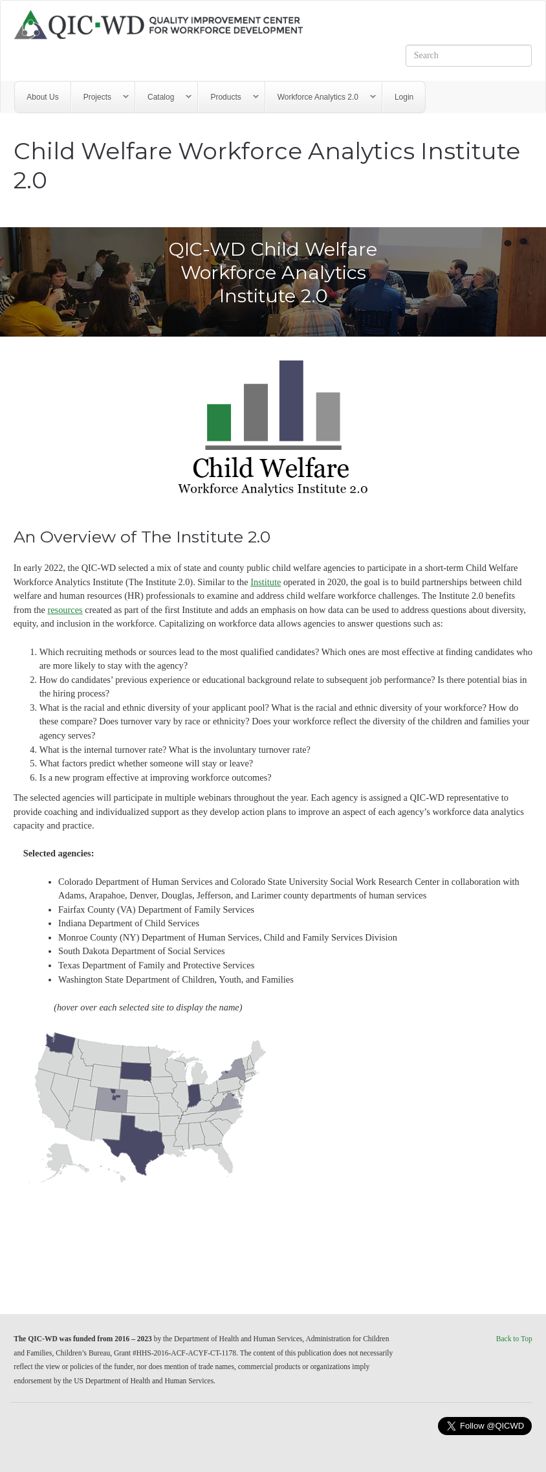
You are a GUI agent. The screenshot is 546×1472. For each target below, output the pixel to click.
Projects (100, 97)
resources (64, 610)
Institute (265, 582)
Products (228, 97)
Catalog (163, 97)
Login (404, 97)
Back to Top (514, 1339)
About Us (42, 97)
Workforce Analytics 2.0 (321, 97)
